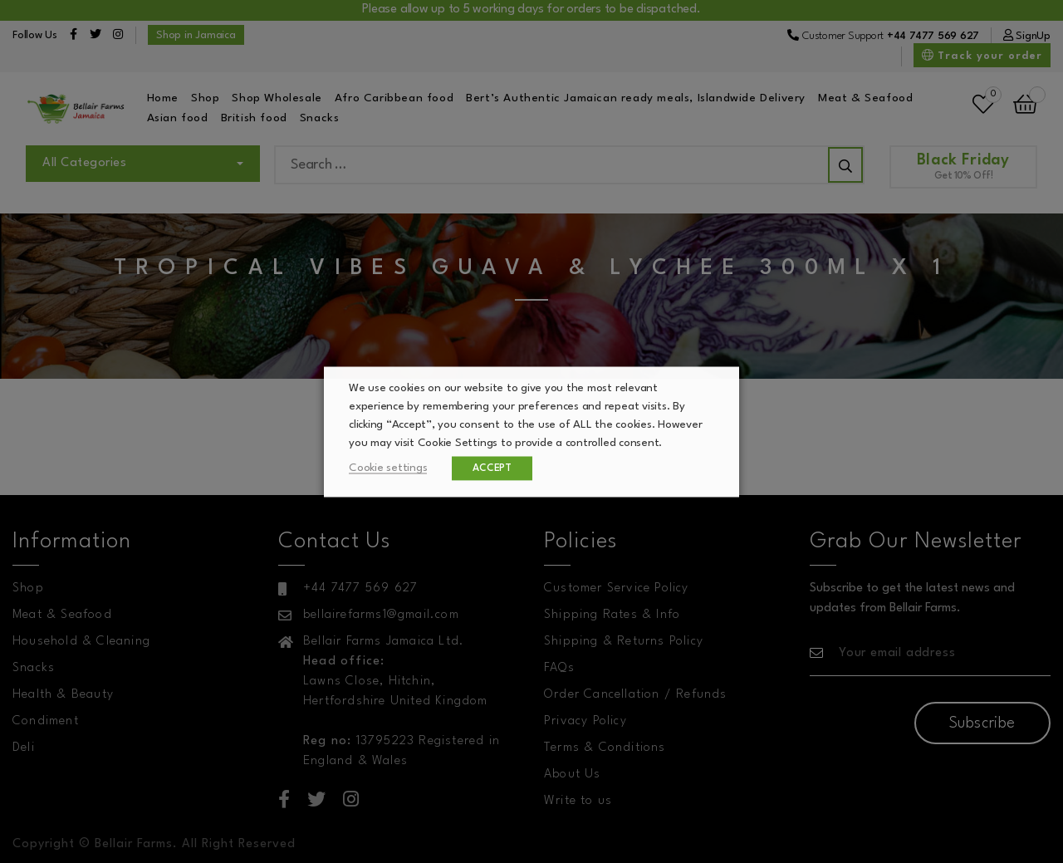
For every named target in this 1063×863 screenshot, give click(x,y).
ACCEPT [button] (492, 468)
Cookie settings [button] (388, 467)
